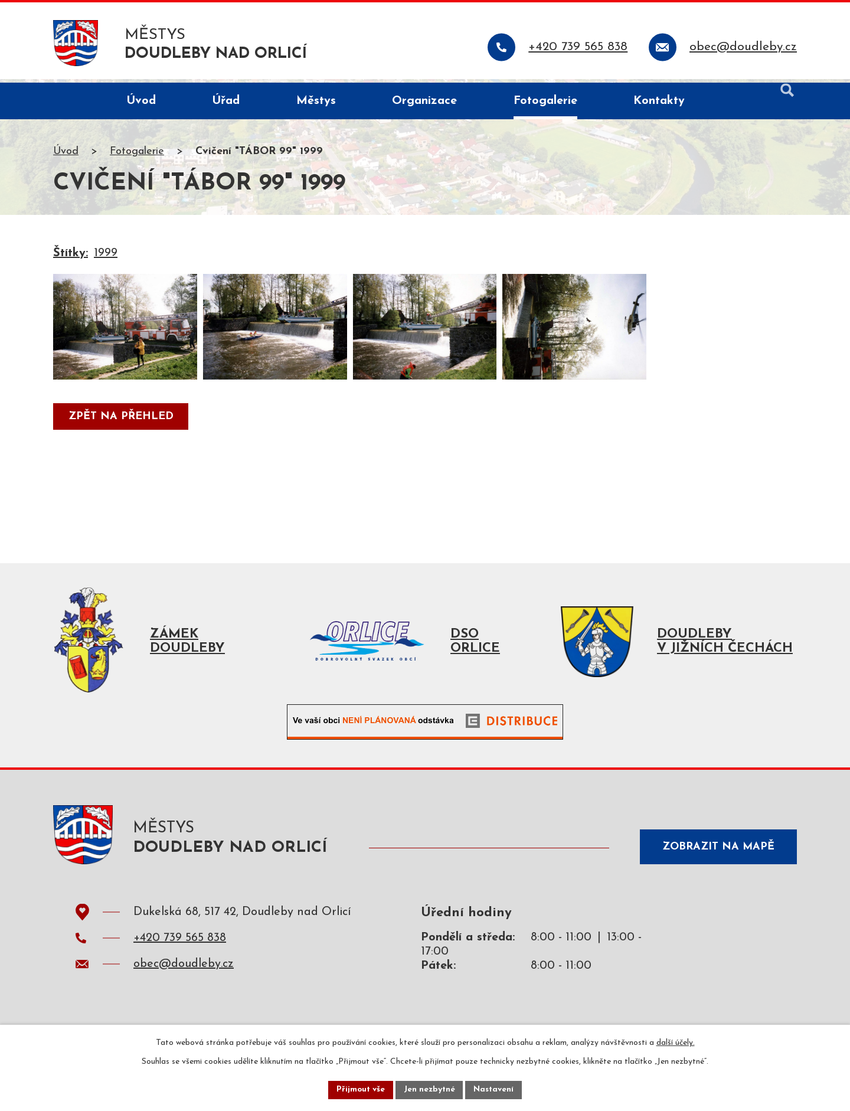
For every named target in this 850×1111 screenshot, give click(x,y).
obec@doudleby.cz (183, 972)
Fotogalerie (137, 155)
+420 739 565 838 (179, 946)
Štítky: (70, 257)
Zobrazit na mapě (717, 852)
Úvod (66, 155)
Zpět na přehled (121, 433)
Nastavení (495, 1089)
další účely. (675, 1042)
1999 (105, 257)
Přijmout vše (359, 1089)
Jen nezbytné (429, 1089)
